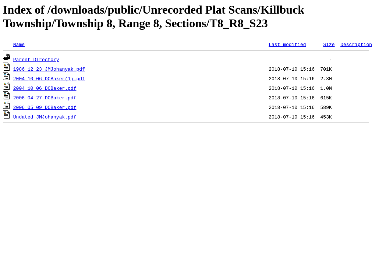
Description (356, 44)
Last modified (287, 44)
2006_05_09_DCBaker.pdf (45, 107)
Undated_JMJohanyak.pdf (45, 116)
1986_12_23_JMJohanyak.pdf (49, 69)
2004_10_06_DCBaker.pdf (45, 88)
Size (328, 44)
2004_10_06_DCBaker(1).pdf (49, 78)
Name (19, 44)
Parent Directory (36, 59)
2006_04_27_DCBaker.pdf (45, 97)
